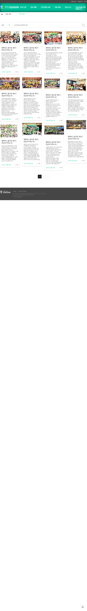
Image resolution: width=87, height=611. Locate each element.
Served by (17, 196)
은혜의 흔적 (73, 1)
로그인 (85, 1)
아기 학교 (22, 14)
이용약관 (15, 191)
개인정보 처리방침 (22, 191)
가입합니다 (80, 1)
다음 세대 (8, 14)
